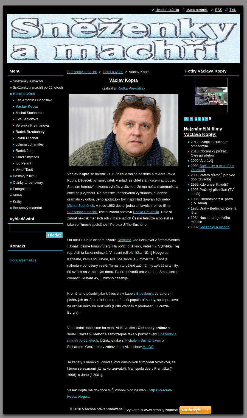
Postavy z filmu (25, 176)
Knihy (17, 201)
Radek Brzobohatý (30, 132)
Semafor (124, 240)
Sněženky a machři (82, 72)
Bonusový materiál (27, 208)
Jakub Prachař (27, 138)
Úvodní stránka (167, 10)
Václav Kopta (27, 106)
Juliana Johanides (30, 144)
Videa (17, 195)
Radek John (25, 151)
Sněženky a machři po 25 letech (38, 87)
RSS (218, 10)
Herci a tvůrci (113, 72)
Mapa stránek (197, 10)
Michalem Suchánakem (143, 340)
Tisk (232, 10)
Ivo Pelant (23, 163)
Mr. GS (148, 347)
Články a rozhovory (28, 182)
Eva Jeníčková (27, 119)
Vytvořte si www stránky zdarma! (152, 410)
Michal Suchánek (80, 206)
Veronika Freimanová (32, 125)
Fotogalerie (21, 189)
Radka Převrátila (130, 88)
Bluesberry (144, 293)
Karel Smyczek (27, 157)
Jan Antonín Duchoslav (34, 100)
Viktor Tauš (24, 170)
